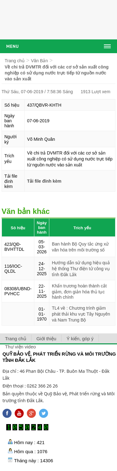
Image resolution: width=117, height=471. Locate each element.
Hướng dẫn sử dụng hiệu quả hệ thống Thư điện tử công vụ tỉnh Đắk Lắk (81, 268)
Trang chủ (15, 60)
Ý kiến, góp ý (79, 338)
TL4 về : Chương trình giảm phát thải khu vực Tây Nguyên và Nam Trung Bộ (81, 314)
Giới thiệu (46, 338)
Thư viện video (20, 346)
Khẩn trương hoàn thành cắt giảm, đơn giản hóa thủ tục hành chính (79, 291)
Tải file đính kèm (44, 181)
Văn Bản (39, 60)
